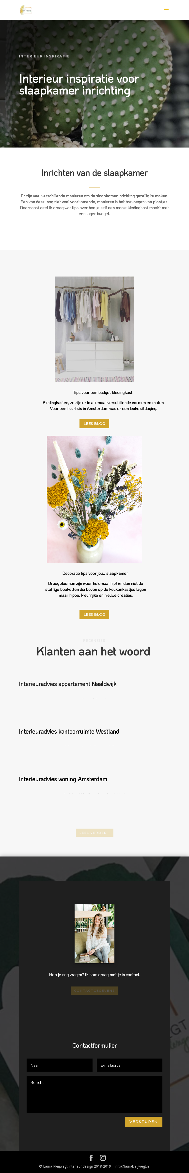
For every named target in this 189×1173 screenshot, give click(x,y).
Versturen (143, 1121)
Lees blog (94, 423)
